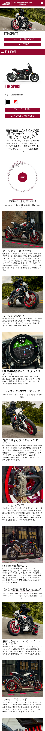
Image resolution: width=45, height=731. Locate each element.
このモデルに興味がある (22, 39)
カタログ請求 (22, 44)
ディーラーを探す (22, 109)
